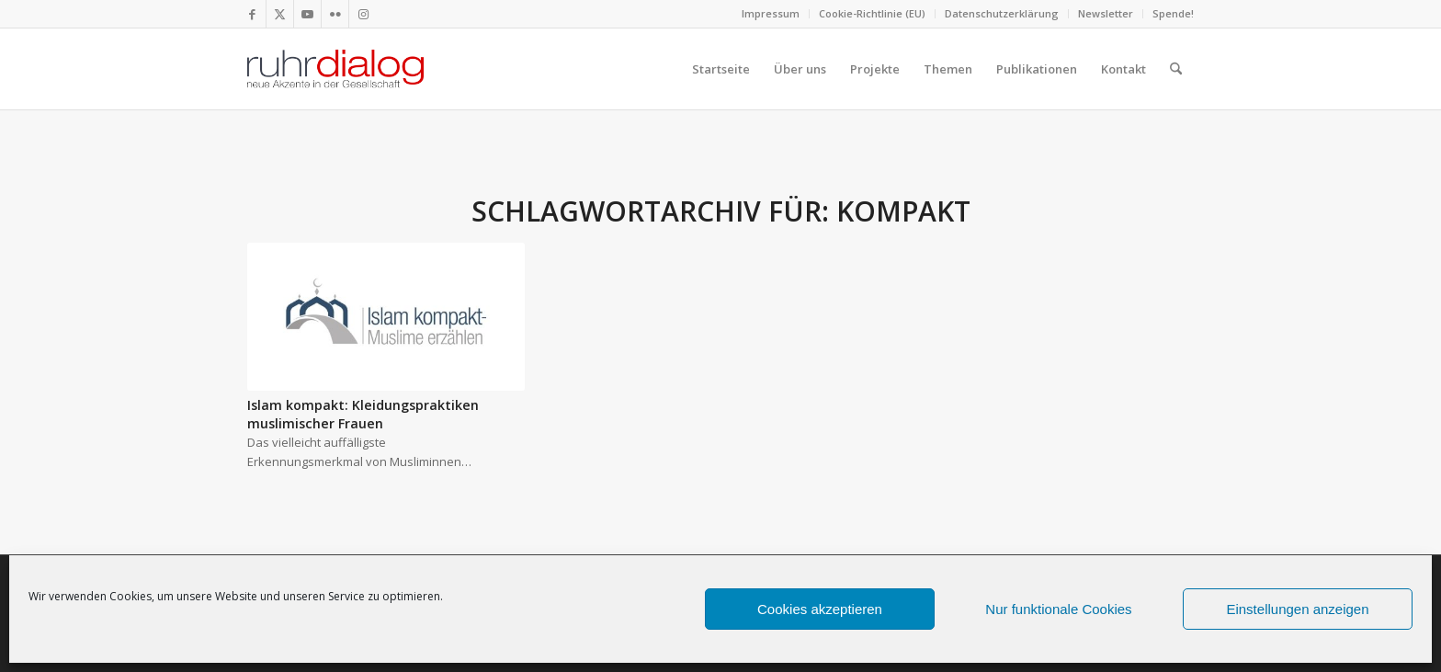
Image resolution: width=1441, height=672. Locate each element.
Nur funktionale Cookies (1058, 609)
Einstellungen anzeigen (1297, 609)
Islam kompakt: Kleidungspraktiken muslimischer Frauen (363, 414)
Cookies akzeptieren (819, 609)
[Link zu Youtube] (307, 14)
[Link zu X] (280, 14)
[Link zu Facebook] (252, 14)
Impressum (771, 13)
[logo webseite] (335, 68)
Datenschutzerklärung (1002, 13)
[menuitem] (771, 13)
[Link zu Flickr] (335, 14)
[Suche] (1176, 68)
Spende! (1173, 13)
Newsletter (1105, 13)
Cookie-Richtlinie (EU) (872, 13)
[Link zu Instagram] (363, 14)
